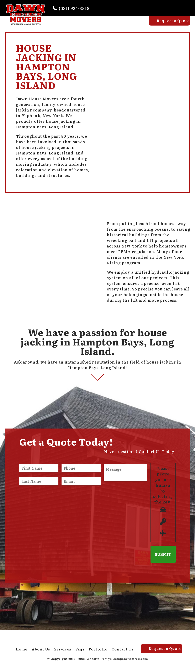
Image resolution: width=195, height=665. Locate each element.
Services (104, 24)
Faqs (121, 24)
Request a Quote (173, 20)
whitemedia (138, 658)
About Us (82, 24)
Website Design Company (107, 658)
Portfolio (140, 24)
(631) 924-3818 (74, 8)
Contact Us (122, 649)
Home (63, 24)
